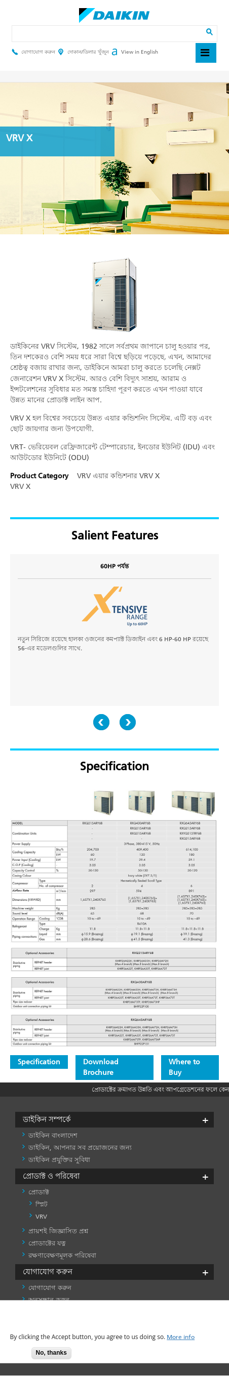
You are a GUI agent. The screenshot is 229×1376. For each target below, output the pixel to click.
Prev (101, 722)
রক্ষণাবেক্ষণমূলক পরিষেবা (62, 1255)
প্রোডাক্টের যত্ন (47, 1243)
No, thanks (51, 1352)
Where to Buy (184, 1067)
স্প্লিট (41, 1204)
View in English (134, 52)
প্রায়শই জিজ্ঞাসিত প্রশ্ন (58, 1231)
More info (181, 1337)
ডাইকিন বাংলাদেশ (53, 1135)
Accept (16, 1356)
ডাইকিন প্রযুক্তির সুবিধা (59, 1159)
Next (128, 722)
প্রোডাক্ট (38, 1192)
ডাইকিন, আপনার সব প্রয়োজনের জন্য (80, 1147)
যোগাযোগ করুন (33, 52)
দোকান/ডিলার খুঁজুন (83, 52)
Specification (39, 1062)
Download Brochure (101, 1067)
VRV (41, 1216)
